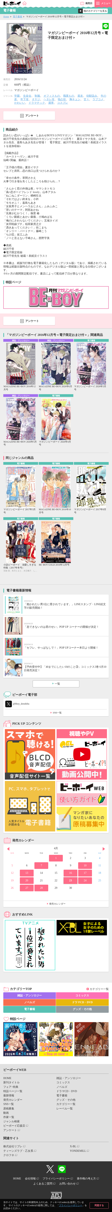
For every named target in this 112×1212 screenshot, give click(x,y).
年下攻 (24, 99)
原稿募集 (8, 1108)
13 (26, 872)
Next (104, 849)
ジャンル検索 (11, 1121)
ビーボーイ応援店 (14, 1125)
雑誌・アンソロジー (29, 995)
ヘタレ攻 (49, 99)
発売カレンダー (57, 903)
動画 (6, 1112)
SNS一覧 (57, 712)
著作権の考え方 (86, 1178)
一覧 (57, 683)
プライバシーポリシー (70, 1205)
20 (26, 880)
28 (41, 887)
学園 (17, 95)
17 (85, 872)
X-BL (73, 1146)
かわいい (19, 102)
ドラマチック (37, 102)
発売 (88, 3)
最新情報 (8, 1095)
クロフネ (8, 1155)
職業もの (68, 95)
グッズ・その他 (82, 1009)
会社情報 (30, 1178)
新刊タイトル (11, 1082)
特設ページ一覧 (12, 1091)
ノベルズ (29, 1002)
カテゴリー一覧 (99, 989)
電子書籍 (17, 16)
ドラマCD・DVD (82, 1002)
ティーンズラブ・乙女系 (18, 1150)
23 (70, 880)
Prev (8, 849)
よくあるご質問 (42, 1183)
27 (26, 887)
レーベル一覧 (64, 1108)
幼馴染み (91, 95)
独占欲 (62, 99)
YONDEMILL (78, 1150)
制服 (37, 95)
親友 (80, 95)
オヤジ (36, 99)
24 (85, 880)
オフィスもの (52, 95)
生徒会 (27, 95)
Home (6, 16)
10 (85, 865)
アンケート (32, 115)
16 (70, 872)
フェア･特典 (10, 1086)
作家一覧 (8, 1117)
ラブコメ (98, 99)
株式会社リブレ (12, 1146)
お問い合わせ (67, 1183)
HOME (7, 1078)
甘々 (86, 99)
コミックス (82, 995)
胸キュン (74, 99)
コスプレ (62, 102)
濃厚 (51, 102)
